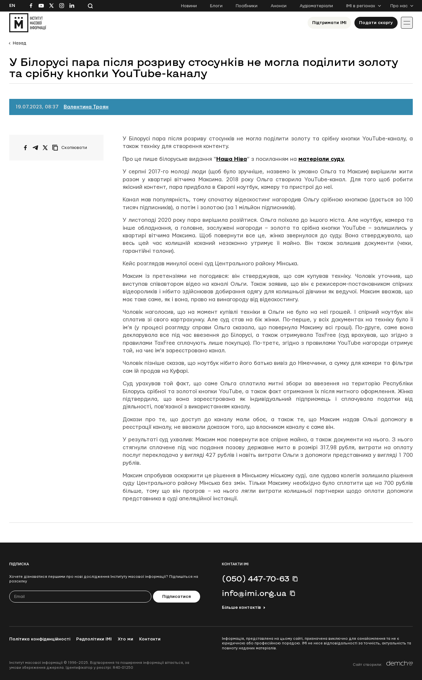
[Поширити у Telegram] (35, 148)
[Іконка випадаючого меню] (407, 23)
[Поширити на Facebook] (25, 148)
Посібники (246, 6)
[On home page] (27, 22)
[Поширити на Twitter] (45, 148)
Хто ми (125, 639)
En (12, 5)
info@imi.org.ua (254, 593)
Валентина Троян (86, 106)
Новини (189, 6)
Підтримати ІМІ (329, 22)
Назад (19, 43)
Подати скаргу (376, 22)
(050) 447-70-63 (255, 578)
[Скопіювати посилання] (71, 148)
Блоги (216, 6)
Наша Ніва (231, 159)
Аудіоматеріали (316, 6)
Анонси (278, 6)
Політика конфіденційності (39, 639)
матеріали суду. (321, 159)
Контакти (150, 639)
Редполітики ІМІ (94, 639)
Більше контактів (241, 607)
